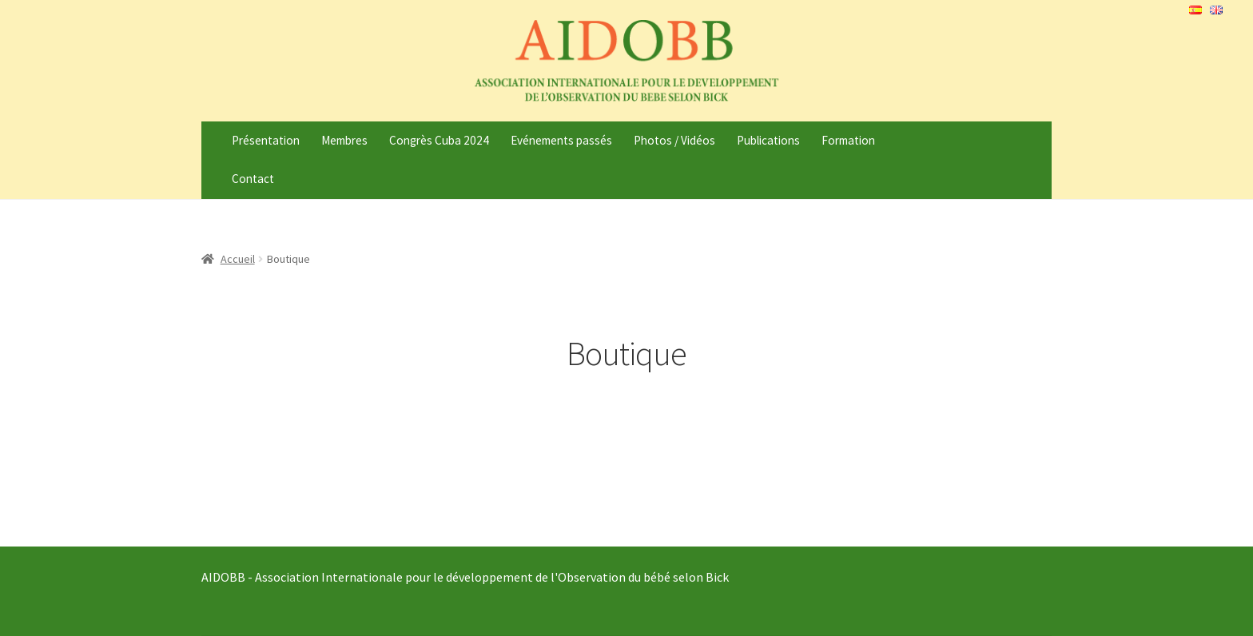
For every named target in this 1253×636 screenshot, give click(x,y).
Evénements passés (561, 140)
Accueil (238, 259)
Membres (344, 140)
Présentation (266, 140)
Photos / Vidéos (674, 140)
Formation (848, 140)
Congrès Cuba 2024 (439, 140)
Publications (768, 140)
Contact (253, 178)
